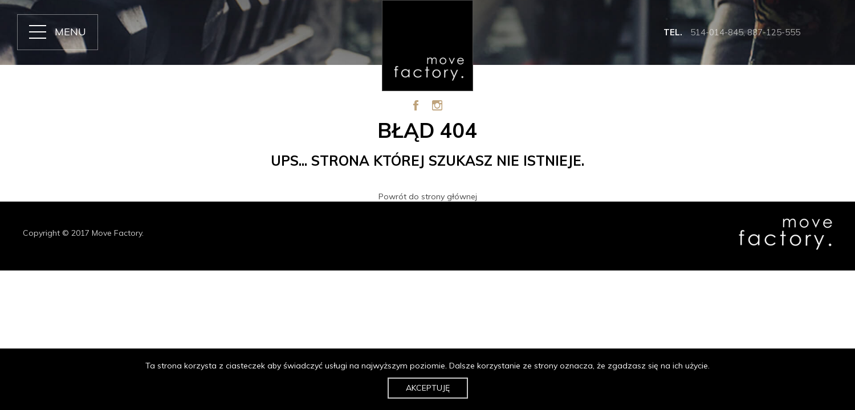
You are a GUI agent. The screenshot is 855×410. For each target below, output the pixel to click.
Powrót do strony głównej (427, 196)
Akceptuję (428, 388)
